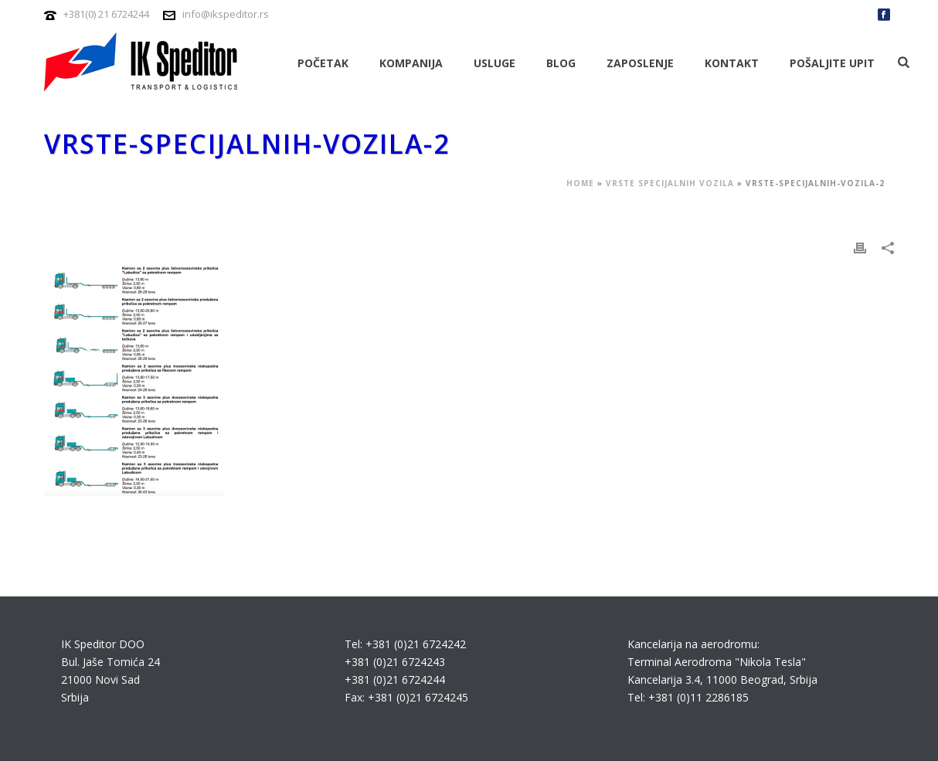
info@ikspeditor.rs (225, 14)
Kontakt (732, 63)
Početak (322, 63)
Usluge (494, 63)
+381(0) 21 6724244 (106, 14)
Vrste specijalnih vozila (670, 183)
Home (580, 183)
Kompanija (411, 63)
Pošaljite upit (832, 63)
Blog (561, 63)
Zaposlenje (640, 63)
